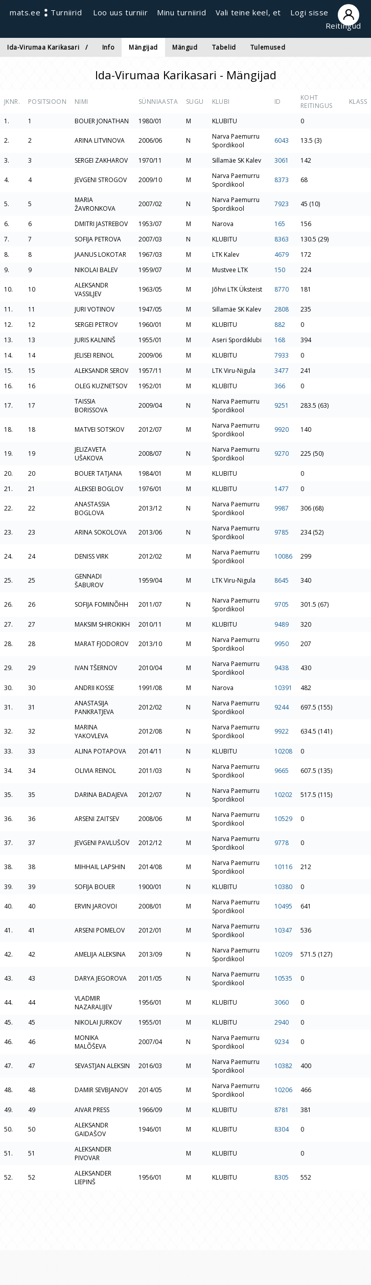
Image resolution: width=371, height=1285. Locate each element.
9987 (281, 508)
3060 (281, 1002)
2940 (281, 1022)
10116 (283, 866)
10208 (283, 751)
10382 (283, 1065)
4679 (281, 254)
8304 (281, 1129)
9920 (281, 429)
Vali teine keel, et (248, 12)
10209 (283, 954)
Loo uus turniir (120, 12)
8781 (281, 1109)
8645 (281, 580)
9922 (281, 731)
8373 (281, 179)
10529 (283, 818)
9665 (281, 770)
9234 (281, 1041)
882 (279, 324)
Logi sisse (325, 12)
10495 (283, 906)
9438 (281, 667)
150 (279, 269)
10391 (283, 687)
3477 (281, 370)
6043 (281, 140)
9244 (281, 707)
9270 (281, 453)
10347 (283, 930)
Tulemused (267, 47)
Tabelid (224, 47)
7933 (281, 355)
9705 (281, 604)
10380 (283, 886)
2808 (281, 309)
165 (279, 223)
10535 (283, 978)
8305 (281, 1177)
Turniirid (66, 12)
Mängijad (143, 47)
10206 (283, 1089)
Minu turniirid (181, 12)
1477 (281, 488)
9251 (281, 405)
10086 (283, 556)
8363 (281, 239)
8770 (281, 289)
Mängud (185, 47)
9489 (281, 624)
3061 (281, 160)
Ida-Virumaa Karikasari (43, 47)
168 (279, 340)
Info (108, 47)
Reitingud (343, 25)
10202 (283, 794)
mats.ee (25, 12)
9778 (281, 842)
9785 (281, 532)
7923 (281, 204)
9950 (281, 643)
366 (279, 386)
